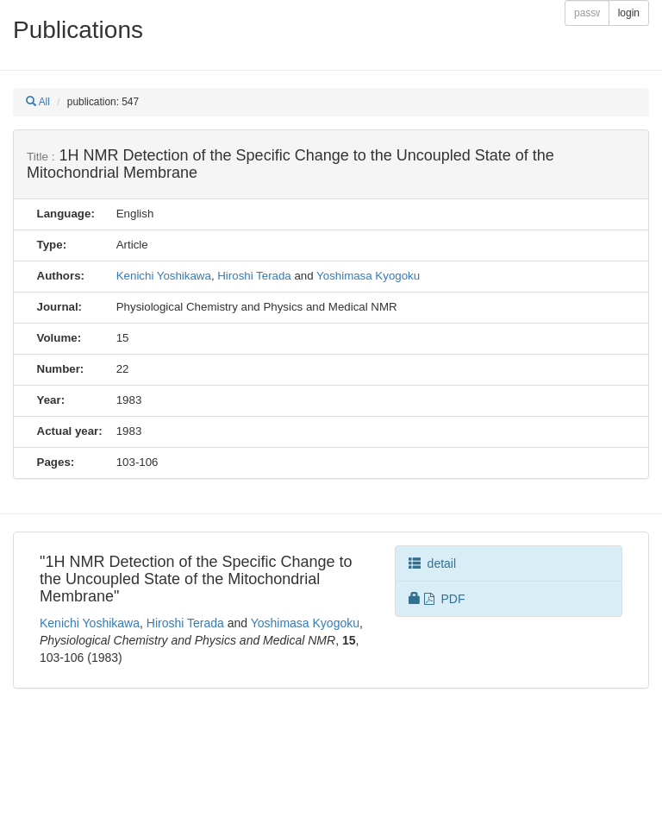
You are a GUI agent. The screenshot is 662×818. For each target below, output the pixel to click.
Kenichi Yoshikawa (163, 275)
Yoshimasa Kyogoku (368, 275)
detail (432, 563)
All (38, 102)
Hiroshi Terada (254, 275)
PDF (437, 599)
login (629, 13)
